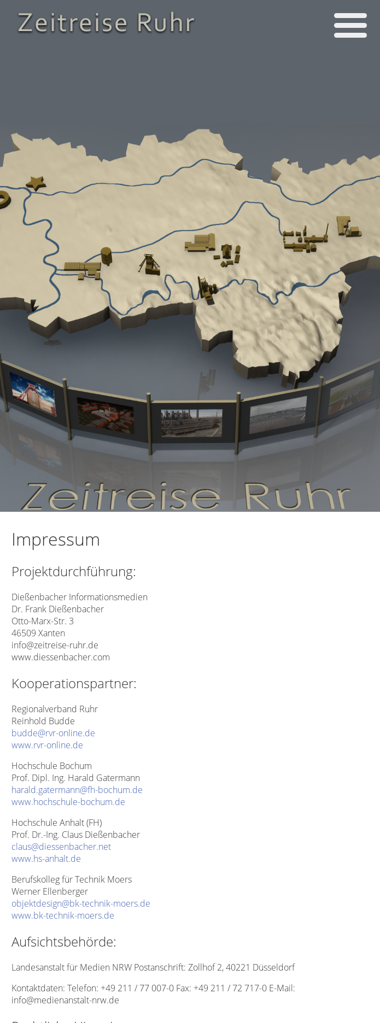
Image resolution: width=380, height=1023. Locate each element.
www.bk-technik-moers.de (62, 915)
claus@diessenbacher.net (61, 847)
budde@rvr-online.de (53, 733)
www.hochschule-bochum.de (68, 802)
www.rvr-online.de (47, 745)
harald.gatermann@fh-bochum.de (77, 790)
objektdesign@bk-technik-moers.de (80, 903)
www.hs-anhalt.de (46, 859)
